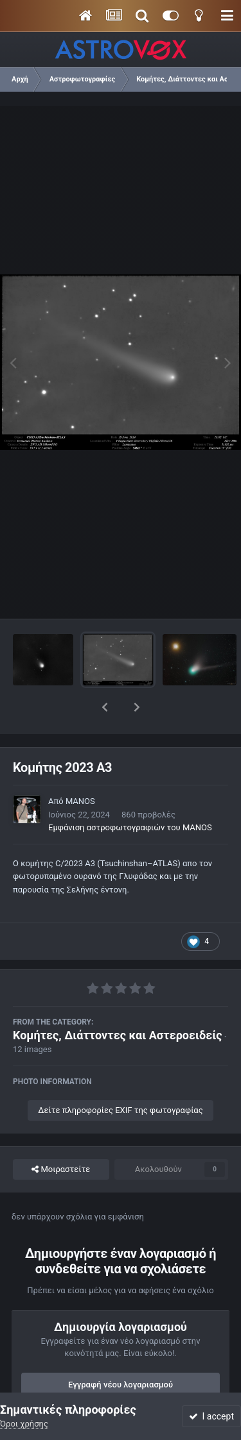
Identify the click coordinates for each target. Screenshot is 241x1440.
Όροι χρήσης (24, 1423)
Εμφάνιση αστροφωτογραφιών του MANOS (130, 794)
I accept (211, 1416)
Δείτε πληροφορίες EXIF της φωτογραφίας (120, 1077)
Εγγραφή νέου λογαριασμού (120, 1351)
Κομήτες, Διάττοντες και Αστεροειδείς (117, 1002)
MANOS (80, 768)
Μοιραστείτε (60, 1136)
